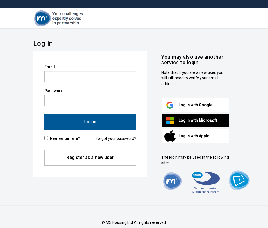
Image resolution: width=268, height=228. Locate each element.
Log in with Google (195, 105)
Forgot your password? (116, 138)
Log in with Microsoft (197, 120)
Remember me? (62, 138)
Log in (90, 121)
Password (54, 90)
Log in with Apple (193, 136)
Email (49, 67)
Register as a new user (90, 157)
